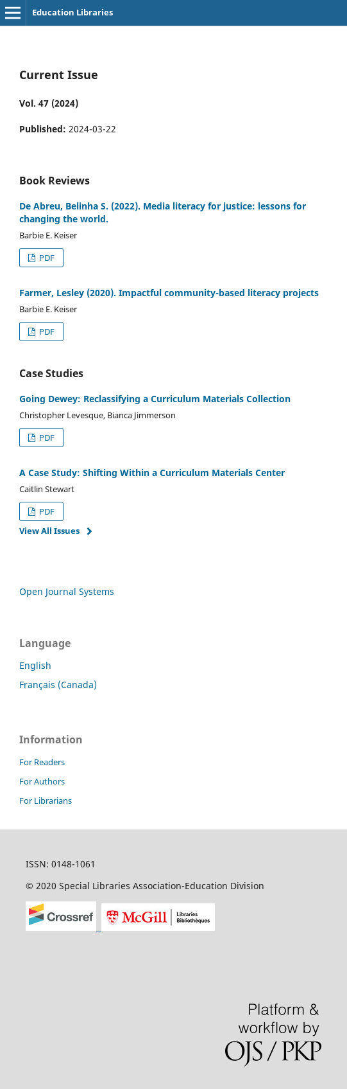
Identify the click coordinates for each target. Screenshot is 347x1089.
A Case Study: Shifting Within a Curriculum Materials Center (152, 472)
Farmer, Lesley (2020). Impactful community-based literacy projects (169, 293)
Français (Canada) (58, 684)
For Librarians (45, 800)
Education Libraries (72, 12)
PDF (46, 257)
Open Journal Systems (66, 591)
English (35, 665)
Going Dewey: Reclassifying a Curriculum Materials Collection (155, 399)
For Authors (42, 781)
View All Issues (49, 530)
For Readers (42, 762)
